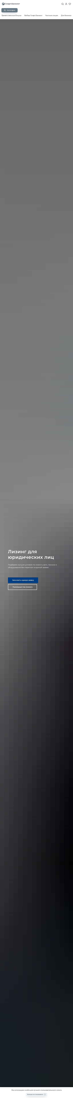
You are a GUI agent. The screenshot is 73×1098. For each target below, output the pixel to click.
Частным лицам (51, 15)
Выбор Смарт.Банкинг (33, 15)
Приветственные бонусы (11, 15)
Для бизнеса (66, 15)
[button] (62, 4)
